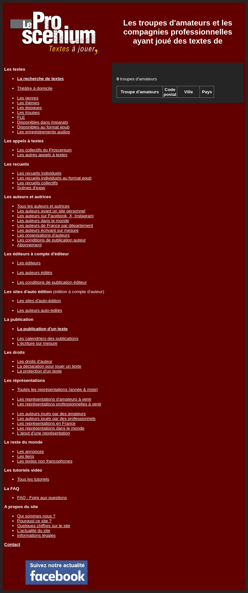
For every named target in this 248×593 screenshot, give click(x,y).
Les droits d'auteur (34, 361)
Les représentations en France (46, 423)
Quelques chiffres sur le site (43, 525)
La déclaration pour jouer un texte (49, 366)
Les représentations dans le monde (50, 428)
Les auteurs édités (34, 272)
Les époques (29, 107)
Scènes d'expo (31, 187)
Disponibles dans (42, 122)
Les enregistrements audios (43, 131)
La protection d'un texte (39, 371)
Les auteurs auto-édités (39, 310)
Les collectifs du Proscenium (44, 150)
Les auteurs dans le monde (43, 220)
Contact (12, 544)
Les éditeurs (29, 263)
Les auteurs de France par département (55, 225)
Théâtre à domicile (35, 88)
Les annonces (30, 451)
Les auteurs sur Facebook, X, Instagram (55, 215)
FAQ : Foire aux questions (42, 497)
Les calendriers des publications (47, 338)
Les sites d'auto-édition (39, 300)
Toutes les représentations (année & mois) (57, 389)
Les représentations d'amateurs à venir (54, 399)
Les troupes (28, 112)
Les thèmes (28, 102)
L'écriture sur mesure (37, 343)
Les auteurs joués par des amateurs (51, 413)
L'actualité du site (33, 530)
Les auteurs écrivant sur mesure (47, 230)
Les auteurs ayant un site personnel (51, 211)
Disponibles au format (43, 127)
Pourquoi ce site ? (34, 520)
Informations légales (36, 535)
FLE (21, 117)
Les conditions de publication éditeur (52, 282)
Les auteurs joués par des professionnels (56, 418)
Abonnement (29, 244)
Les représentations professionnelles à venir (59, 404)
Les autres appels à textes (42, 154)
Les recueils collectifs (37, 182)
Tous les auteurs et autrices (43, 206)
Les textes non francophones (44, 461)
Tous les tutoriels (33, 479)
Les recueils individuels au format (54, 178)
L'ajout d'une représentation (43, 433)
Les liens (25, 456)
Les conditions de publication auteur (51, 240)
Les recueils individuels (39, 173)
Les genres (27, 98)
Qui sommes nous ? (36, 516)
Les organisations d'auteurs (43, 235)
